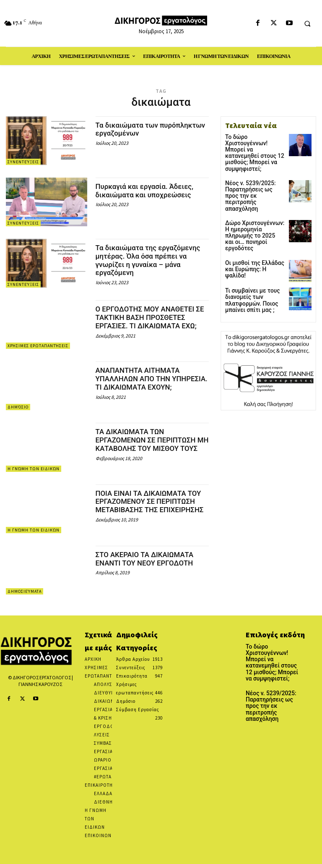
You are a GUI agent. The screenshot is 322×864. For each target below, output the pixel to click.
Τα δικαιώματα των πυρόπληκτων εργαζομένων (144, 129)
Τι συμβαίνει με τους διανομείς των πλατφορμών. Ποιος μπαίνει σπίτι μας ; (249, 267)
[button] (307, 23)
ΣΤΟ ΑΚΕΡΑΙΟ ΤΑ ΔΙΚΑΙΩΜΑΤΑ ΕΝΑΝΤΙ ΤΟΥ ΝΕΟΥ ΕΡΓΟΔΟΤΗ (148, 558)
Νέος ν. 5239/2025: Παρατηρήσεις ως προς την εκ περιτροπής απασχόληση (252, 176)
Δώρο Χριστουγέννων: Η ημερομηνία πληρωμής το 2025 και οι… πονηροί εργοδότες (254, 207)
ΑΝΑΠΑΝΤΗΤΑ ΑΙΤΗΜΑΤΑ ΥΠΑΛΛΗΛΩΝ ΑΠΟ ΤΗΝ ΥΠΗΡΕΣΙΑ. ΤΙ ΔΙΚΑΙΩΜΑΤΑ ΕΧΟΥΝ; (143, 382)
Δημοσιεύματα (25, 591)
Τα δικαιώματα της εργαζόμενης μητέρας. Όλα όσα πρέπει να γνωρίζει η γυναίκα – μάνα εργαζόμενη (152, 260)
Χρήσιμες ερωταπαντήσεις (38, 345)
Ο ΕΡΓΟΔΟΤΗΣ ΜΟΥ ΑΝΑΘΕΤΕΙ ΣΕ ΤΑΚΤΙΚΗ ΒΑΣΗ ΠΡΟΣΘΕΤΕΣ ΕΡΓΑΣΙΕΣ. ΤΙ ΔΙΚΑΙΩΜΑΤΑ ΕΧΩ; (150, 317)
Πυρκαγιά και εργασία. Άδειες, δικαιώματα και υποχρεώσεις (148, 190)
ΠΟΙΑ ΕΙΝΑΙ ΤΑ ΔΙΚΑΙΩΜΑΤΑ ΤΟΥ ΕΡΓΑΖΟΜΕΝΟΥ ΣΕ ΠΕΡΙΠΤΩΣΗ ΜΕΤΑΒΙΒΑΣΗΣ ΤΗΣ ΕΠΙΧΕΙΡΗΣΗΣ (152, 505)
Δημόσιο (18, 407)
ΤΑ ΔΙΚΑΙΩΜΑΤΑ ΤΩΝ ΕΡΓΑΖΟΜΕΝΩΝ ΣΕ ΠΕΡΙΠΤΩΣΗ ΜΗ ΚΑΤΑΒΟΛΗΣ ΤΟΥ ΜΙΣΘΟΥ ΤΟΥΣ (149, 444)
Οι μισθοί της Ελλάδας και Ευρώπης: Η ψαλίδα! (252, 232)
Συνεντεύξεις (23, 162)
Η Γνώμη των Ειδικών (34, 468)
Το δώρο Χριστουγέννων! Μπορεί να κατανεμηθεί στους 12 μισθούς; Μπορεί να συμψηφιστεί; (254, 145)
